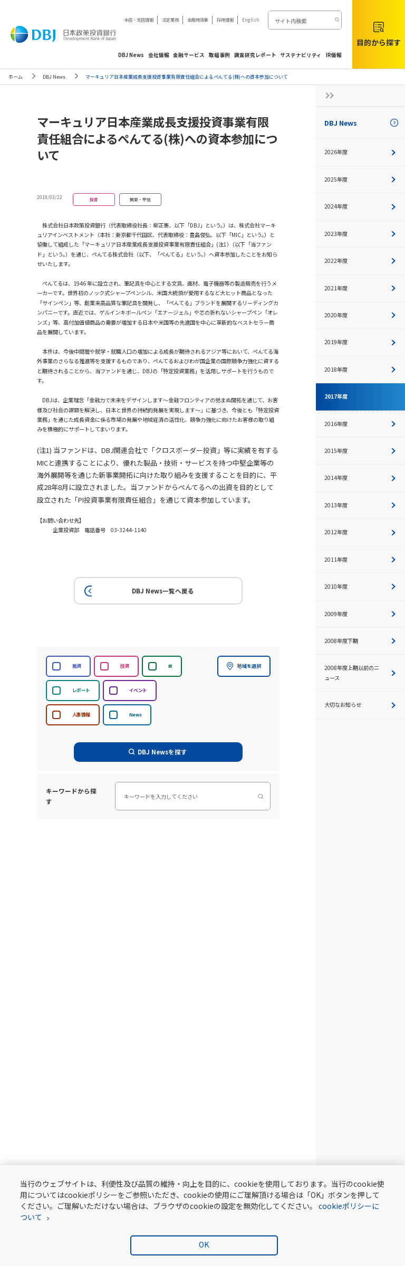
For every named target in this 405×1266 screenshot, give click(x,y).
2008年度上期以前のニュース (360, 672)
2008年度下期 (360, 641)
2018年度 (360, 369)
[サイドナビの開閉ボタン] (326, 95)
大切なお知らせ (360, 704)
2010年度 (360, 586)
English (250, 19)
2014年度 (360, 477)
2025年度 (360, 179)
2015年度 (360, 451)
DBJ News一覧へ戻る (137, 591)
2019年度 (360, 342)
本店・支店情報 (138, 19)
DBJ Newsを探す (158, 752)
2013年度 (360, 505)
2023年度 (360, 234)
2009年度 (360, 614)
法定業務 (170, 19)
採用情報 (225, 19)
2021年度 (360, 288)
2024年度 (360, 206)
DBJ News (54, 76)
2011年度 (360, 559)
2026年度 (360, 152)
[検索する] (336, 20)
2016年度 (360, 424)
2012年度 (360, 532)
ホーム (15, 76)
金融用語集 (197, 19)
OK (204, 1244)
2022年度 (360, 260)
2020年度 (360, 315)
